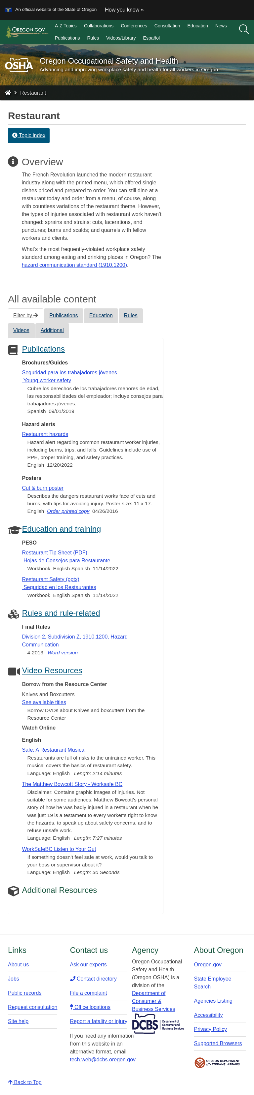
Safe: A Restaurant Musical (54, 750)
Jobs (13, 979)
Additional (52, 330)
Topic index (28, 135)
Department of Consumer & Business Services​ (153, 1001)
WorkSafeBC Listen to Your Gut (59, 849)
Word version (62, 652)
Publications (67, 38)
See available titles (44, 702)
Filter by (25, 315)
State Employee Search (213, 982)
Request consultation (32, 1007)
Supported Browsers (218, 1043)
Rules (93, 38)
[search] (244, 32)
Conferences (134, 25)
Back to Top (25, 1082)
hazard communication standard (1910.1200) (74, 265)
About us (18, 964)
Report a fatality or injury (98, 1021)
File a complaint (88, 993)
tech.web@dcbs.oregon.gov (102, 1059)
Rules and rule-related (61, 613)
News (221, 25)
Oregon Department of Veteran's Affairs (217, 1063)
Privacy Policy (210, 1029)
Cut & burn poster (43, 488)
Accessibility (208, 1015)
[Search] (244, 30)
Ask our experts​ (88, 964)
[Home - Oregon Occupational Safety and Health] (8, 93)
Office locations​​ (90, 1007)
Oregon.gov (208, 964)
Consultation (167, 25)
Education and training (61, 528)
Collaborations (99, 25)
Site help (18, 1021)
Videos (21, 330)
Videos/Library (121, 38)
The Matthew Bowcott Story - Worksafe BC (72, 784)
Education (198, 25)
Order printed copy (68, 511)
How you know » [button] (124, 10)
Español (151, 38)
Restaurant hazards (45, 434)
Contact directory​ (93, 979)
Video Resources (52, 670)
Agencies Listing (213, 1001)
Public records (24, 993)
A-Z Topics (66, 25)
